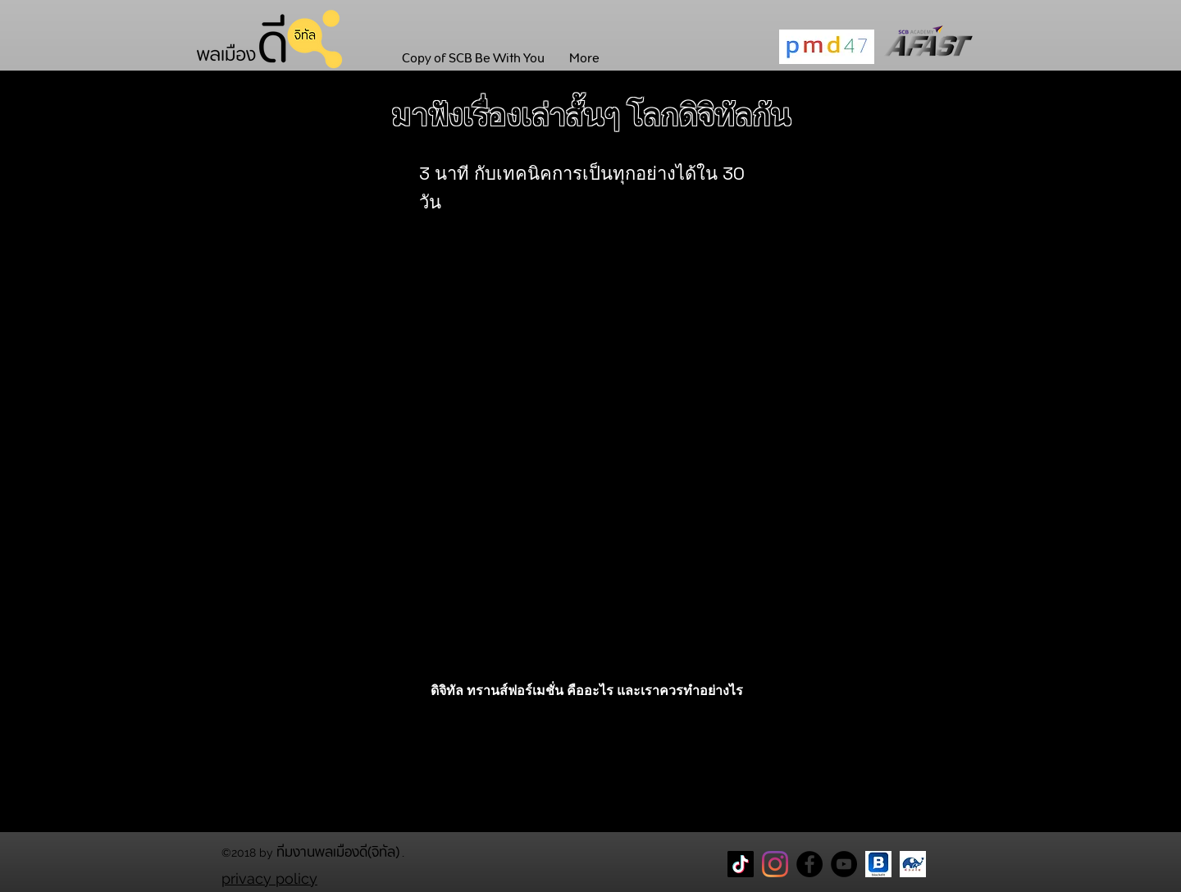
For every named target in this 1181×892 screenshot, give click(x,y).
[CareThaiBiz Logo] (913, 864)
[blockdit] (878, 864)
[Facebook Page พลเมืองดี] (809, 864)
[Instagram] (775, 864)
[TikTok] (740, 864)
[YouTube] (844, 864)
